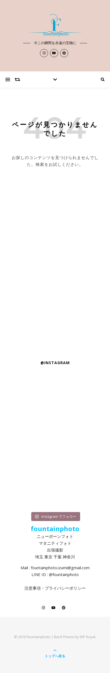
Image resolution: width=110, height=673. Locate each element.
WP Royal (87, 636)
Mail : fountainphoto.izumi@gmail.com (55, 567)
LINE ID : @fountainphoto (55, 574)
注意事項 (32, 588)
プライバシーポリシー (65, 588)
